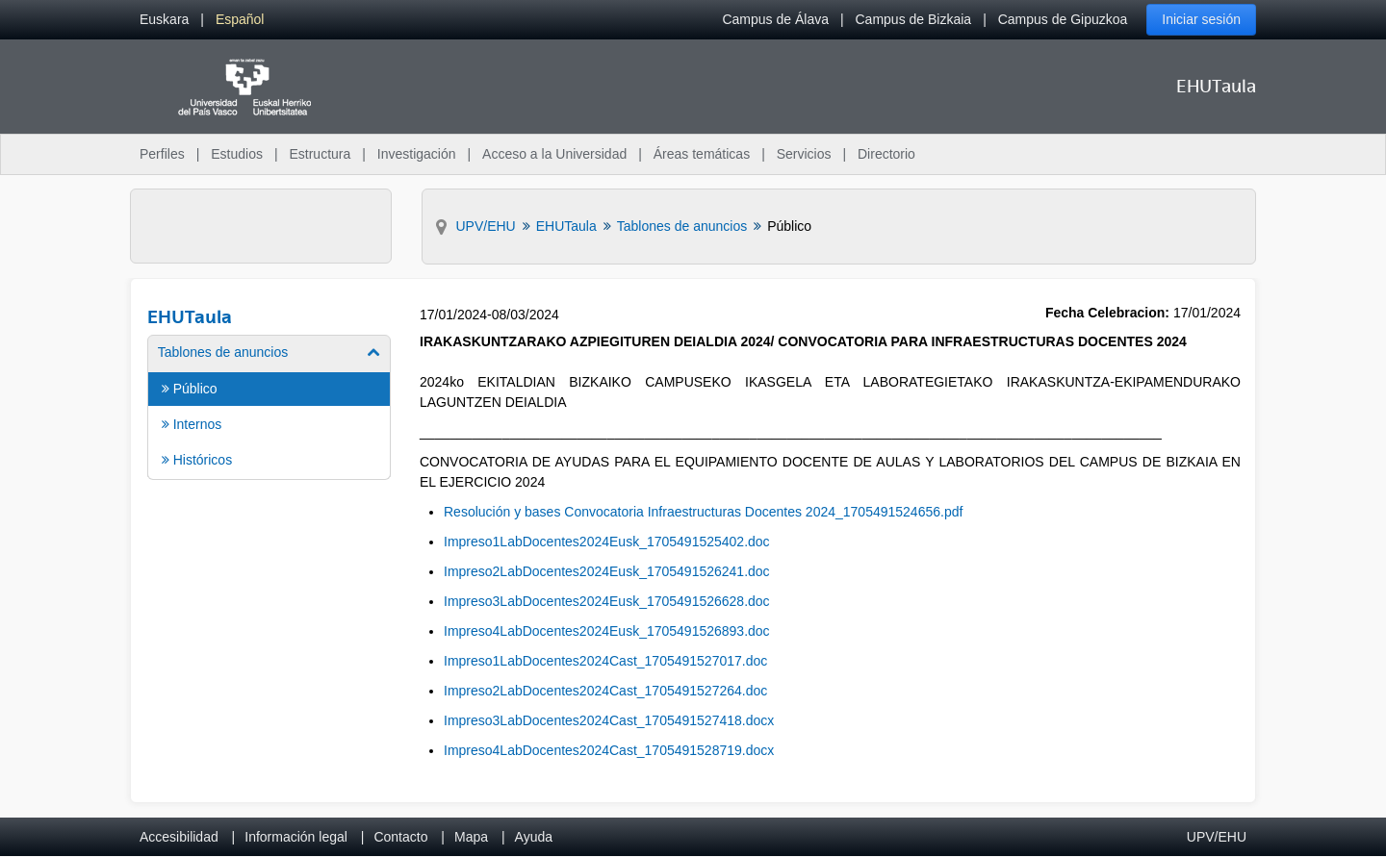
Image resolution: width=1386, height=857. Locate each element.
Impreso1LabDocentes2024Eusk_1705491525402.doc (607, 541)
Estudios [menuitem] (237, 154)
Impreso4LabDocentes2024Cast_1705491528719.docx (609, 750)
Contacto (400, 836)
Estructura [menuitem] (319, 154)
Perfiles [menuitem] (162, 154)
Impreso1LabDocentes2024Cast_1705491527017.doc (605, 660)
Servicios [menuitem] (804, 154)
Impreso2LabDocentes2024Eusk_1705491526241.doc (607, 571)
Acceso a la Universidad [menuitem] (554, 154)
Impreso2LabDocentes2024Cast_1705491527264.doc (605, 690)
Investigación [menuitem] (416, 154)
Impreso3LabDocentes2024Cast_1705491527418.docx (609, 720)
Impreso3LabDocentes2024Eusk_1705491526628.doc (607, 601)
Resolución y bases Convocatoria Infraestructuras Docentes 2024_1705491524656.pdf (703, 511)
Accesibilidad (179, 836)
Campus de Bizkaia (914, 19)
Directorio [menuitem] (886, 154)
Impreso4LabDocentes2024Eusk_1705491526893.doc (607, 631)
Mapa (471, 836)
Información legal (295, 836)
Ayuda (533, 836)
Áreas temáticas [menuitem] (702, 154)
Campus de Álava (775, 19)
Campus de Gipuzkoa (1063, 19)
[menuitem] (164, 19)
